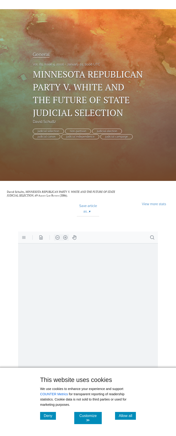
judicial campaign (116, 136)
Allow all (127, 416)
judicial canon (46, 136)
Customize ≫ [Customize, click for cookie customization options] (90, 418)
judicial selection (48, 131)
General (41, 54)
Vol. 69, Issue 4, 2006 (48, 64)
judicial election (107, 131)
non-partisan (78, 131)
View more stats (154, 204)
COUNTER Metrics (54, 394)
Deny (50, 416)
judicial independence (80, 136)
